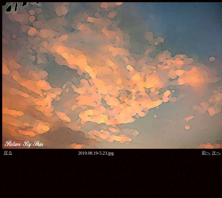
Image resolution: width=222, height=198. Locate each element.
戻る (8, 152)
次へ (216, 152)
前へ (206, 152)
